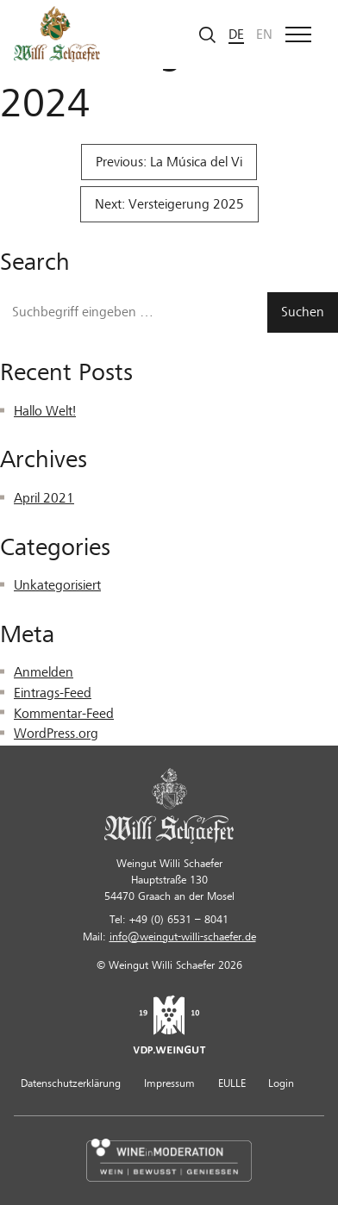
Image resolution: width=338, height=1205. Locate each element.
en (264, 34)
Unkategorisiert (57, 585)
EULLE (232, 1083)
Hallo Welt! (45, 411)
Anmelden (43, 672)
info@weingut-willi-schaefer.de (183, 937)
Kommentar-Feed (64, 713)
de (236, 34)
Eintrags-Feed (52, 693)
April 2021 (44, 498)
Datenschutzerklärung (71, 1083)
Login (281, 1083)
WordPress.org (56, 733)
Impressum (169, 1083)
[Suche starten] (207, 34)
